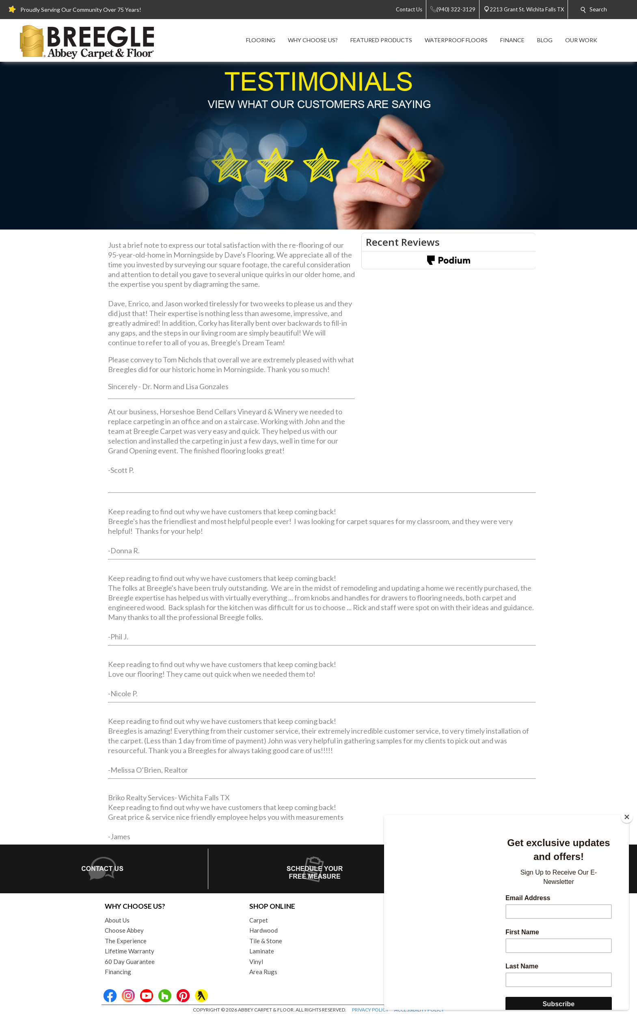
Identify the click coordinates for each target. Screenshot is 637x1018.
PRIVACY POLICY (370, 1010)
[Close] (627, 817)
